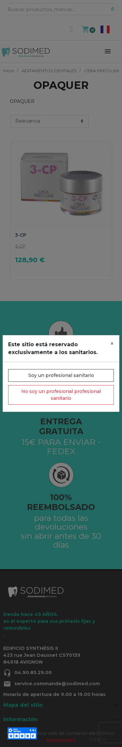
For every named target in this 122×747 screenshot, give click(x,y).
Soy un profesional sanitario (61, 375)
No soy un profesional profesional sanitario (61, 394)
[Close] (112, 343)
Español (98, 739)
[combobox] (98, 739)
